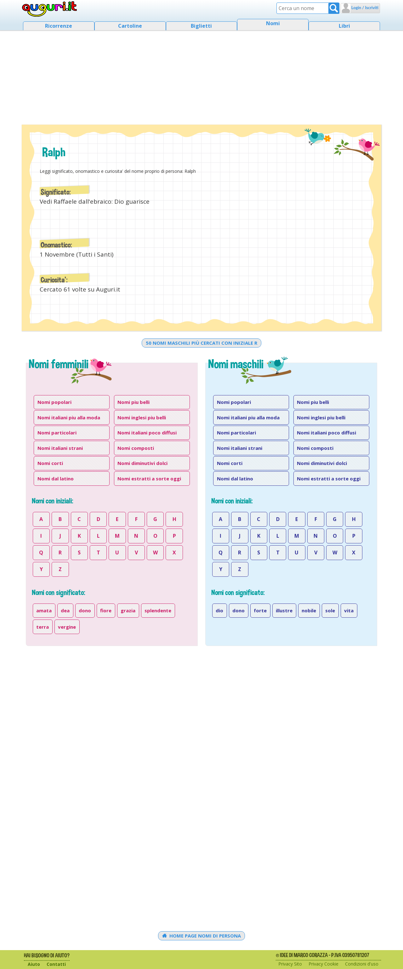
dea (65, 610)
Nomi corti (50, 463)
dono (85, 610)
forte (260, 610)
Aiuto (34, 964)
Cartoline (130, 25)
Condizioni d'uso (361, 964)
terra (42, 627)
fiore (105, 610)
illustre (284, 610)
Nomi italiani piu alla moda (68, 417)
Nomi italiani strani (60, 448)
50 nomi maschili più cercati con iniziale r (201, 343)
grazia (128, 610)
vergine (67, 627)
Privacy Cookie (323, 964)
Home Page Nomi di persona (201, 935)
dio (219, 610)
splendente (158, 610)
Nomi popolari (54, 402)
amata (44, 610)
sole (330, 610)
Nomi (273, 23)
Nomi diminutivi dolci (142, 463)
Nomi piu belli (133, 402)
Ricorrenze (58, 25)
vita (349, 610)
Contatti (56, 964)
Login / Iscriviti (364, 7)
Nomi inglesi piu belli (141, 417)
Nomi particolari (57, 432)
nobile (309, 610)
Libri (344, 25)
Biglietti (201, 25)
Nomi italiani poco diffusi (147, 432)
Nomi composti (135, 448)
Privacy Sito (290, 964)
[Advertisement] (201, 75)
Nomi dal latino (55, 478)
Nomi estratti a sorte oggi (149, 478)
